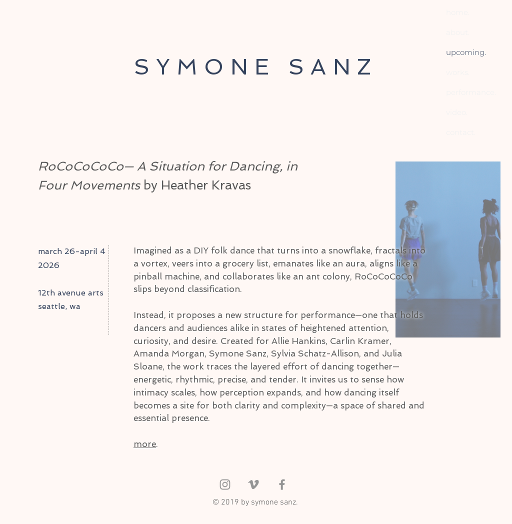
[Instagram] (225, 485)
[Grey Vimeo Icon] (253, 485)
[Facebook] (282, 485)
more (145, 444)
